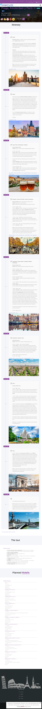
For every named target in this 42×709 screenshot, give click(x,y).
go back (38, 8)
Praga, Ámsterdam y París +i (18, 8)
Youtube (21, 698)
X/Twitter (21, 696)
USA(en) (39, 2)
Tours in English (31, 2)
